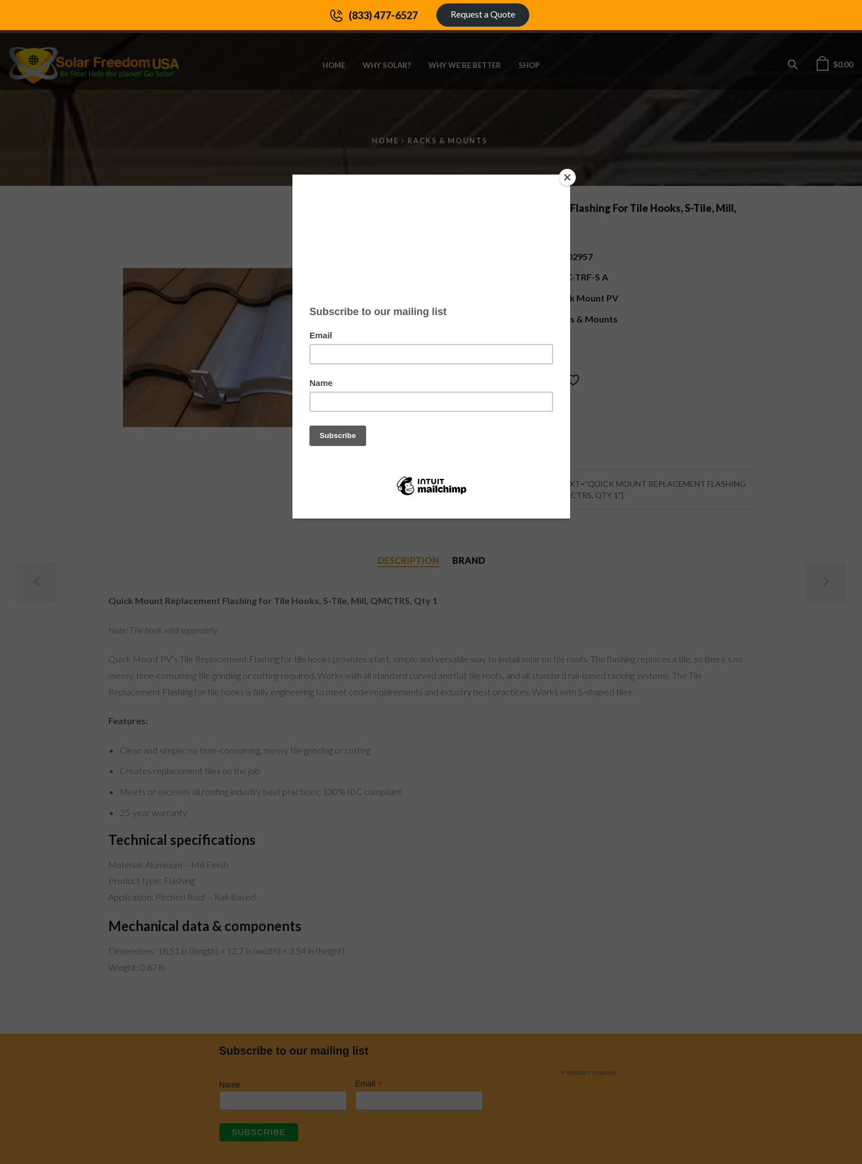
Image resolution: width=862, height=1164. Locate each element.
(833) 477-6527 (383, 15)
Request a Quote (483, 14)
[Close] (567, 177)
